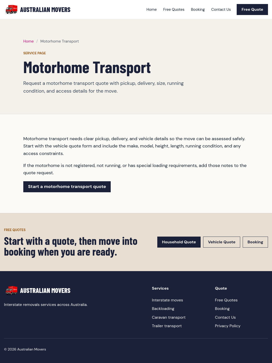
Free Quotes (174, 9)
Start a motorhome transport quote (67, 187)
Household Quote (179, 242)
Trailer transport (167, 325)
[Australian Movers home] (37, 9)
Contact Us (221, 9)
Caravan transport (169, 317)
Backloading (163, 308)
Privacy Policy (227, 325)
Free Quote (252, 9)
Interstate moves (167, 300)
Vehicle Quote (221, 242)
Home (152, 9)
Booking (198, 9)
